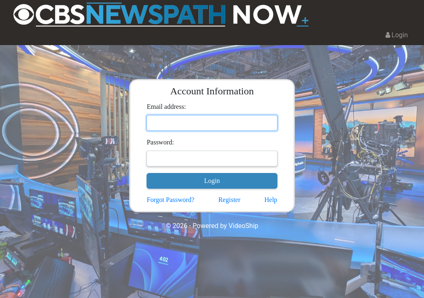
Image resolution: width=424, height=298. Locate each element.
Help (270, 199)
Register (229, 199)
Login (396, 35)
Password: (160, 142)
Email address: (166, 106)
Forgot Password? (170, 199)
